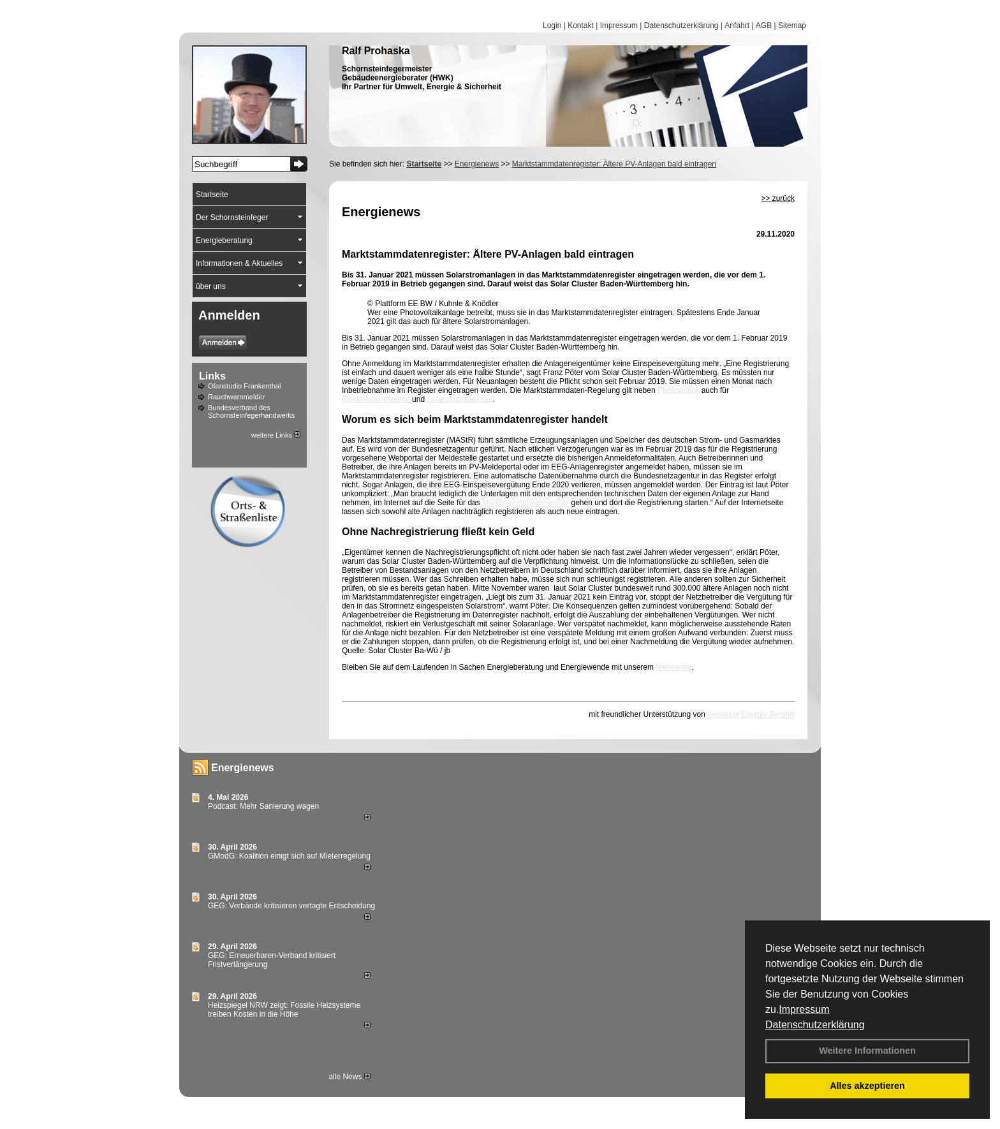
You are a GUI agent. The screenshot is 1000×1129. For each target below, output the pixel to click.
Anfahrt (736, 25)
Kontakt (581, 25)
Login (552, 25)
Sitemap (792, 25)
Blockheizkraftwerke (376, 399)
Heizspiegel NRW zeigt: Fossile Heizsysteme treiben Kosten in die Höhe (284, 1010)
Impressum (804, 1009)
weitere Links (275, 435)
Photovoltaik (678, 390)
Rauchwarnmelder (236, 397)
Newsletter (673, 667)
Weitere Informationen (867, 1050)
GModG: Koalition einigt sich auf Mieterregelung (289, 856)
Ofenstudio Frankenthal (244, 386)
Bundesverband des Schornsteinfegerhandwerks (251, 411)
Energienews (242, 767)
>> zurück (778, 198)
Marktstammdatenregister (525, 502)
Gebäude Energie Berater (751, 714)
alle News (349, 1076)
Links (212, 376)
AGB (764, 25)
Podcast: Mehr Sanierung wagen (263, 806)
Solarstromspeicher (459, 399)
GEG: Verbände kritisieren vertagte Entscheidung (291, 905)
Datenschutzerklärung (815, 1024)
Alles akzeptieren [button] (867, 1086)
